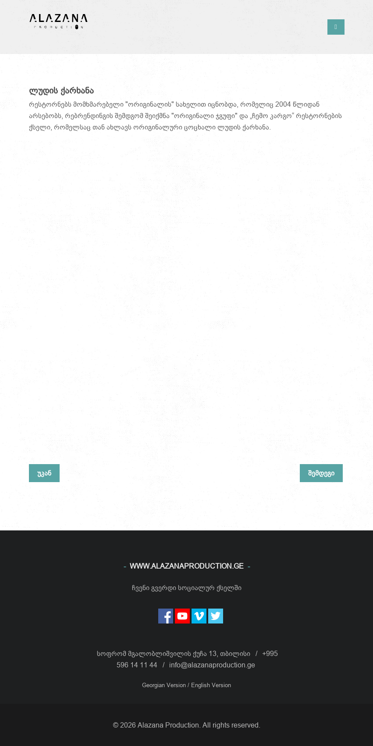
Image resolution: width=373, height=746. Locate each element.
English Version (211, 684)
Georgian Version (165, 684)
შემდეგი (321, 473)
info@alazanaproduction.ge (212, 665)
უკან (44, 473)
